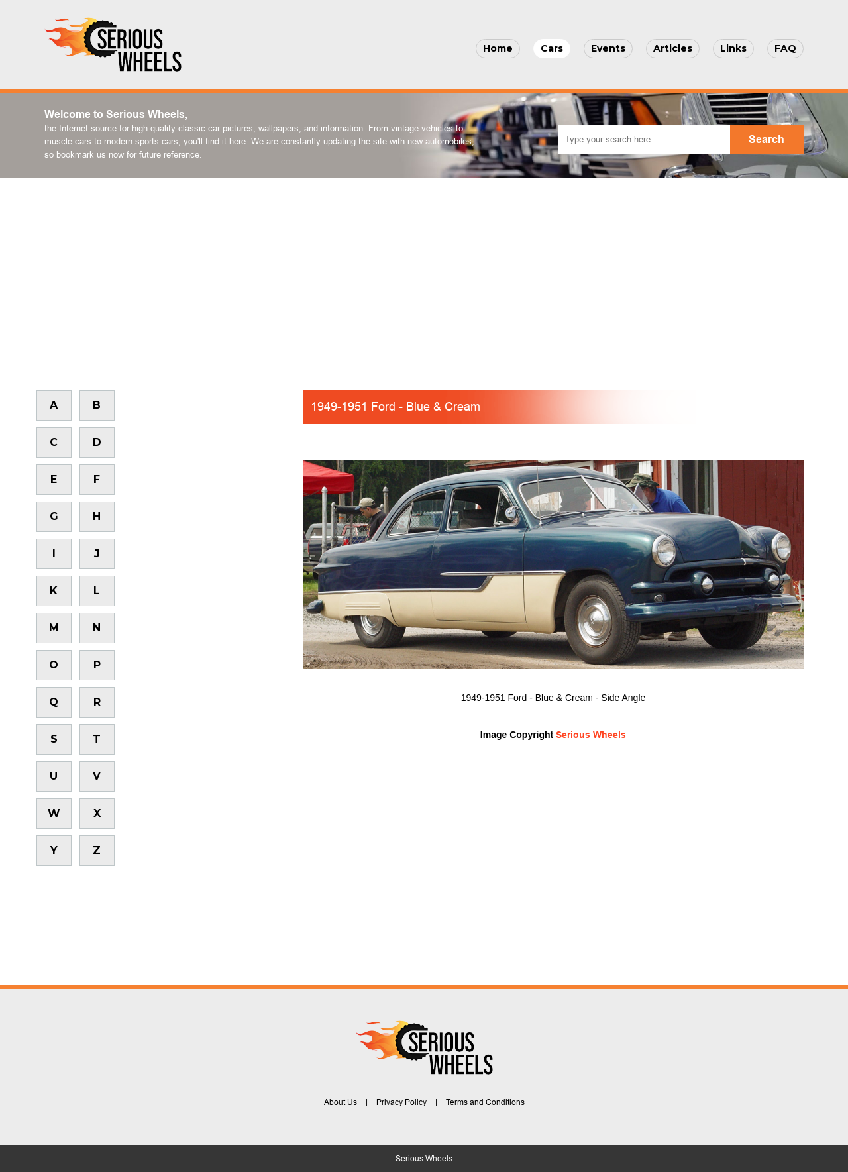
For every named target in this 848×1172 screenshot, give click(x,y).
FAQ (785, 48)
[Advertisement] (424, 277)
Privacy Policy (401, 1102)
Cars (552, 48)
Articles (672, 48)
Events (608, 48)
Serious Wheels (591, 734)
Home (498, 48)
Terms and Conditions (485, 1102)
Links (733, 48)
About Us (340, 1102)
